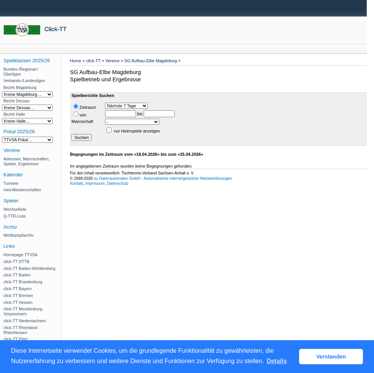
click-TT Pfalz (15, 339)
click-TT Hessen (17, 302)
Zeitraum (84, 107)
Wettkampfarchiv (18, 235)
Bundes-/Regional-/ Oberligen (20, 71)
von (79, 114)
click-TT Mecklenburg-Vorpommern (23, 311)
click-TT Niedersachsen (24, 320)
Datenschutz (118, 183)
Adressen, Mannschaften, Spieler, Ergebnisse (26, 161)
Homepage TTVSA (20, 254)
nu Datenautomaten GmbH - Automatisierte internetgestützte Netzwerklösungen (163, 178)
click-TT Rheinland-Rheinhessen (21, 330)
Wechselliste (14, 209)
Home (75, 60)
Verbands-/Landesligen (24, 80)
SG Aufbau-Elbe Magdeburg (151, 60)
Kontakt (76, 183)
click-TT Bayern (17, 288)
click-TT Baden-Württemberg (29, 268)
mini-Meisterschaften (22, 189)
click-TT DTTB (16, 261)
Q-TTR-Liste (14, 216)
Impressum (95, 183)
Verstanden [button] (331, 357)
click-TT (93, 60)
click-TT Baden (17, 275)
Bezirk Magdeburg (19, 87)
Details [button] (277, 361)
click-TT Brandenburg (22, 281)
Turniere (10, 183)
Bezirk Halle (14, 114)
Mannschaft (82, 121)
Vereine (112, 60)
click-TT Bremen (18, 295)
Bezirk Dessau (16, 100)
